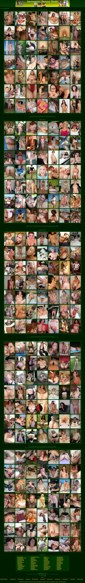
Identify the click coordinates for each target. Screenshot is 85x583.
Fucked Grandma (20, 568)
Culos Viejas (46, 559)
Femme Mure (33, 568)
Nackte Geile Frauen (60, 558)
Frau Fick (32, 564)
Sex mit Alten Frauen (34, 565)
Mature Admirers (59, 562)
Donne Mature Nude (21, 559)
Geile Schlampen (33, 559)
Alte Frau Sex (33, 566)
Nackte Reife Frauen (60, 559)
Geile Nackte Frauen (34, 560)
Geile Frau (19, 569)
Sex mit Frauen (59, 568)
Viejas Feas (32, 558)
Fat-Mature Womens (21, 562)
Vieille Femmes (46, 560)
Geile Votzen (59, 565)
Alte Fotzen (46, 565)
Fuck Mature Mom (21, 566)
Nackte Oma (46, 558)
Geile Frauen (20, 563)
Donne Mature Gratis (47, 566)
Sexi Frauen (33, 567)
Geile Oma (58, 566)
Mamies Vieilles (20, 564)
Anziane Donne (20, 565)
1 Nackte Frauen (46, 563)
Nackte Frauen (20, 561)
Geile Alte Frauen (46, 561)
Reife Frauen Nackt (60, 560)
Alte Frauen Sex (46, 567)
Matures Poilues (33, 562)
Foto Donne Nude (20, 558)
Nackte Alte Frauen (47, 562)
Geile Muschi (59, 567)
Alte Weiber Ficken (60, 563)
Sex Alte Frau (59, 561)
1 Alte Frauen (20, 567)
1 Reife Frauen (46, 564)
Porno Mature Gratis (21, 560)
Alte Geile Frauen (46, 568)
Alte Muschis (46, 569)
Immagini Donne (33, 563)
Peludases (32, 561)
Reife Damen (59, 564)
